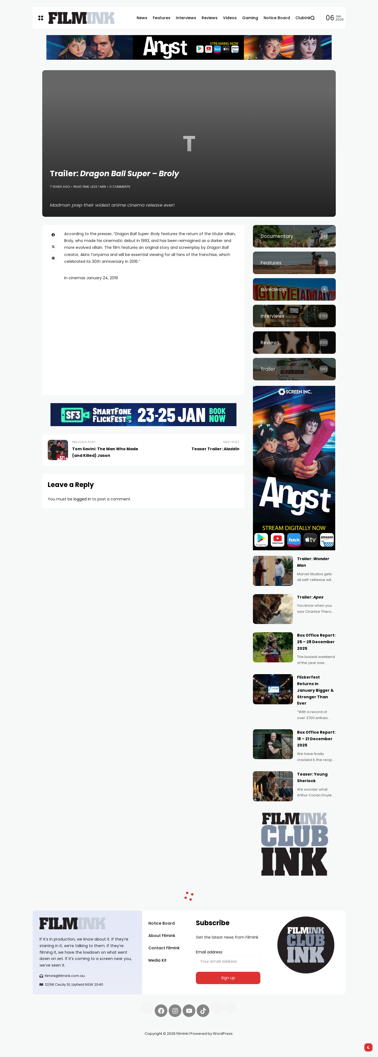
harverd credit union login (90, 1053)
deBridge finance (49, 1053)
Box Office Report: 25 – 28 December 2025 (316, 642)
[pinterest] (53, 258)
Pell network (77, 1046)
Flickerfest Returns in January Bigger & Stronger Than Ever (315, 690)
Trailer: (310, 597)
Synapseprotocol (49, 1046)
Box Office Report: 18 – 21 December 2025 (316, 739)
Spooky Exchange (106, 1046)
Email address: (228, 958)
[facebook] (53, 234)
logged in (82, 499)
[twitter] (53, 246)
